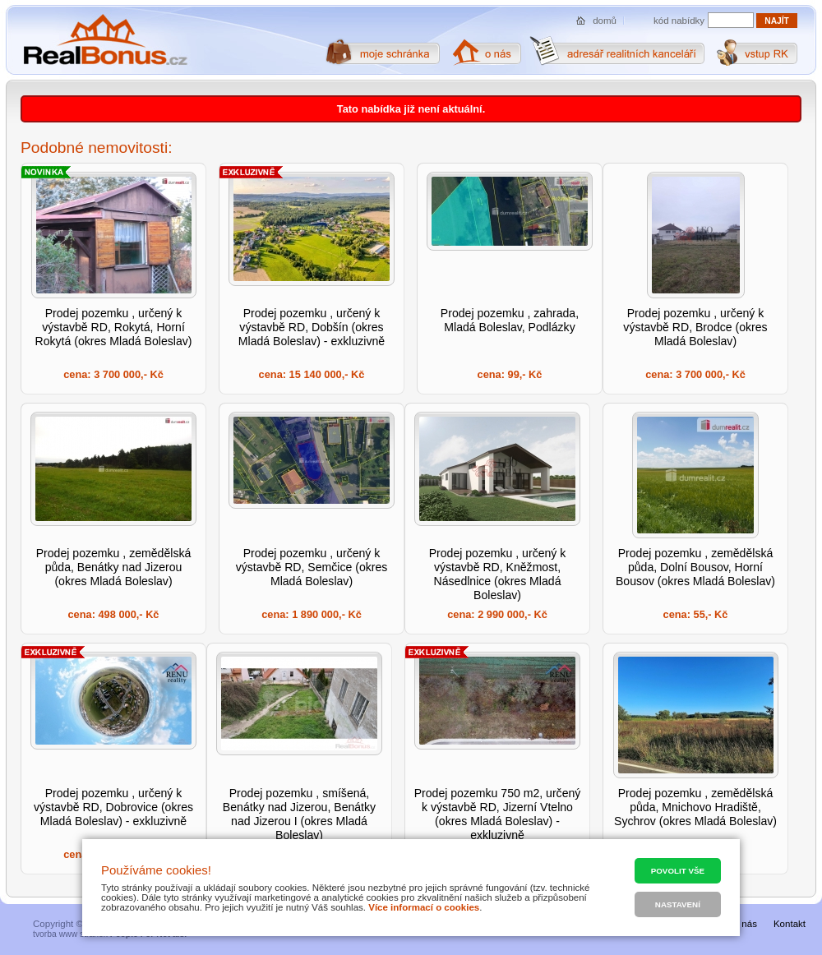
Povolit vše (677, 870)
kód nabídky (678, 20)
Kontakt (790, 924)
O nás (744, 924)
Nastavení (677, 904)
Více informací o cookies (423, 907)
